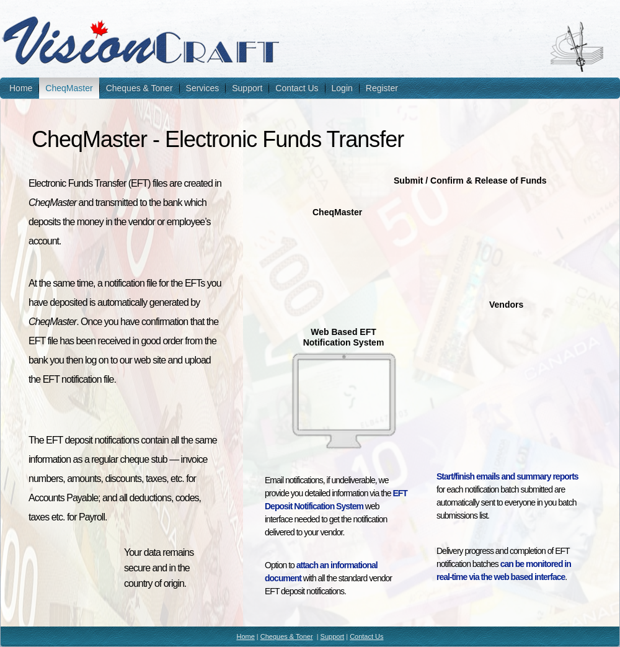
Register (382, 88)
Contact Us (296, 88)
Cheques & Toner (139, 88)
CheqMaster (68, 88)
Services (202, 88)
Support (247, 88)
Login (342, 88)
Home (20, 88)
